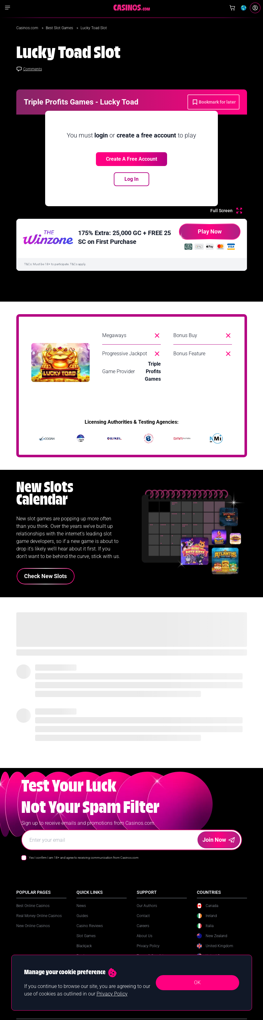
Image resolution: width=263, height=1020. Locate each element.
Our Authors (147, 906)
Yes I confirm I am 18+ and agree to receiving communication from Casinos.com (84, 857)
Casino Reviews (89, 926)
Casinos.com (27, 28)
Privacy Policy (148, 946)
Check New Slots (45, 576)
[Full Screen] (226, 210)
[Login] (255, 8)
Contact (143, 916)
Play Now (200, 234)
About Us (144, 936)
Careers (143, 926)
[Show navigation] (8, 8)
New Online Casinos (33, 926)
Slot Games (86, 936)
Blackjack (84, 946)
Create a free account (131, 159)
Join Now (219, 839)
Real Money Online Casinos (39, 916)
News (81, 906)
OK (197, 982)
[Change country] (244, 8)
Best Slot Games (60, 28)
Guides (82, 916)
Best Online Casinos (33, 906)
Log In (131, 179)
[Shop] (232, 8)
